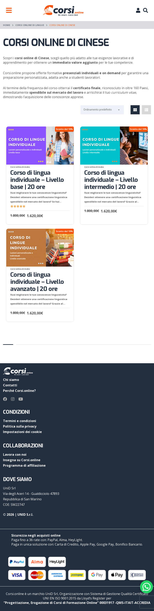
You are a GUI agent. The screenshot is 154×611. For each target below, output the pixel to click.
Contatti (10, 385)
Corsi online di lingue (29, 25)
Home (6, 25)
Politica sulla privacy (19, 426)
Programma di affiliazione (24, 465)
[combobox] (102, 109)
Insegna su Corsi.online (21, 460)
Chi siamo (11, 379)
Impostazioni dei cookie (22, 432)
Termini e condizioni (19, 421)
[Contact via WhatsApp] (146, 586)
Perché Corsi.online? (19, 390)
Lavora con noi (14, 454)
